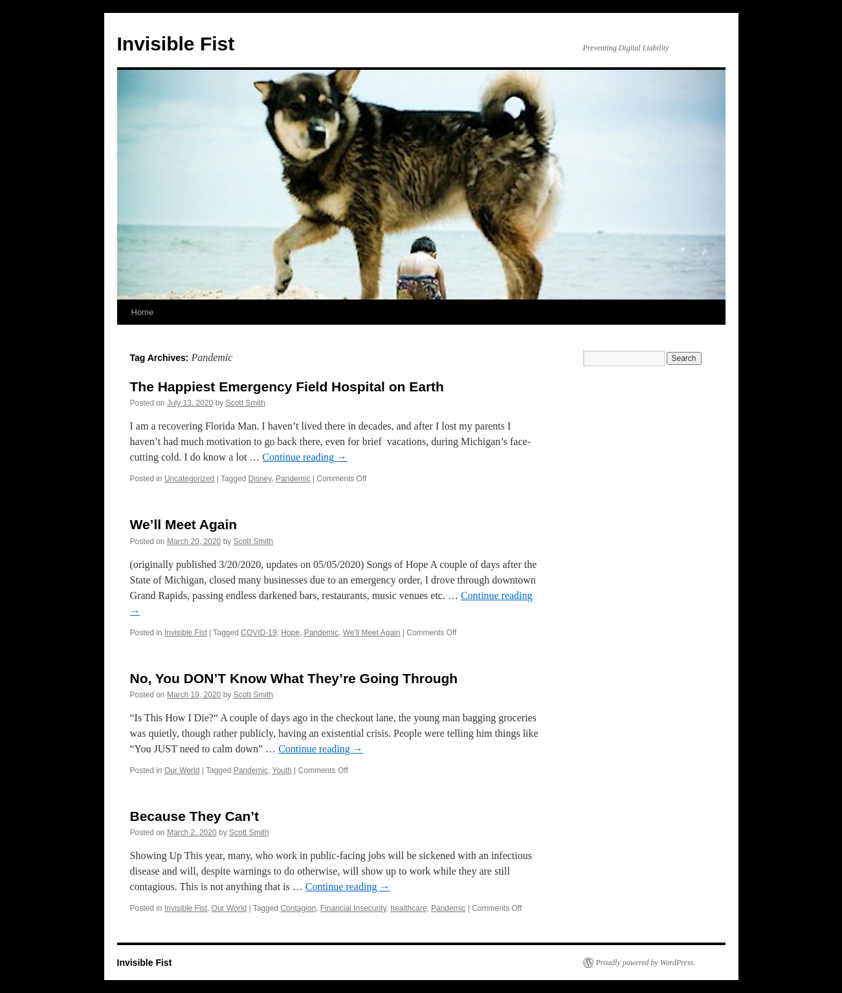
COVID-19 (258, 632)
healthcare (408, 908)
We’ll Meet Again (184, 524)
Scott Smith (245, 403)
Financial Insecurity (353, 908)
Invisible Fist (176, 43)
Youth (282, 770)
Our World (181, 770)
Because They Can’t (195, 816)
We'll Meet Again (372, 632)
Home (142, 312)
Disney (260, 478)
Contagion (298, 908)
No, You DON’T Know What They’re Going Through (294, 678)
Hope (290, 632)
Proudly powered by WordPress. (646, 962)
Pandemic (293, 478)
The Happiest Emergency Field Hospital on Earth (287, 386)
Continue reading (304, 457)
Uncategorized (189, 478)
